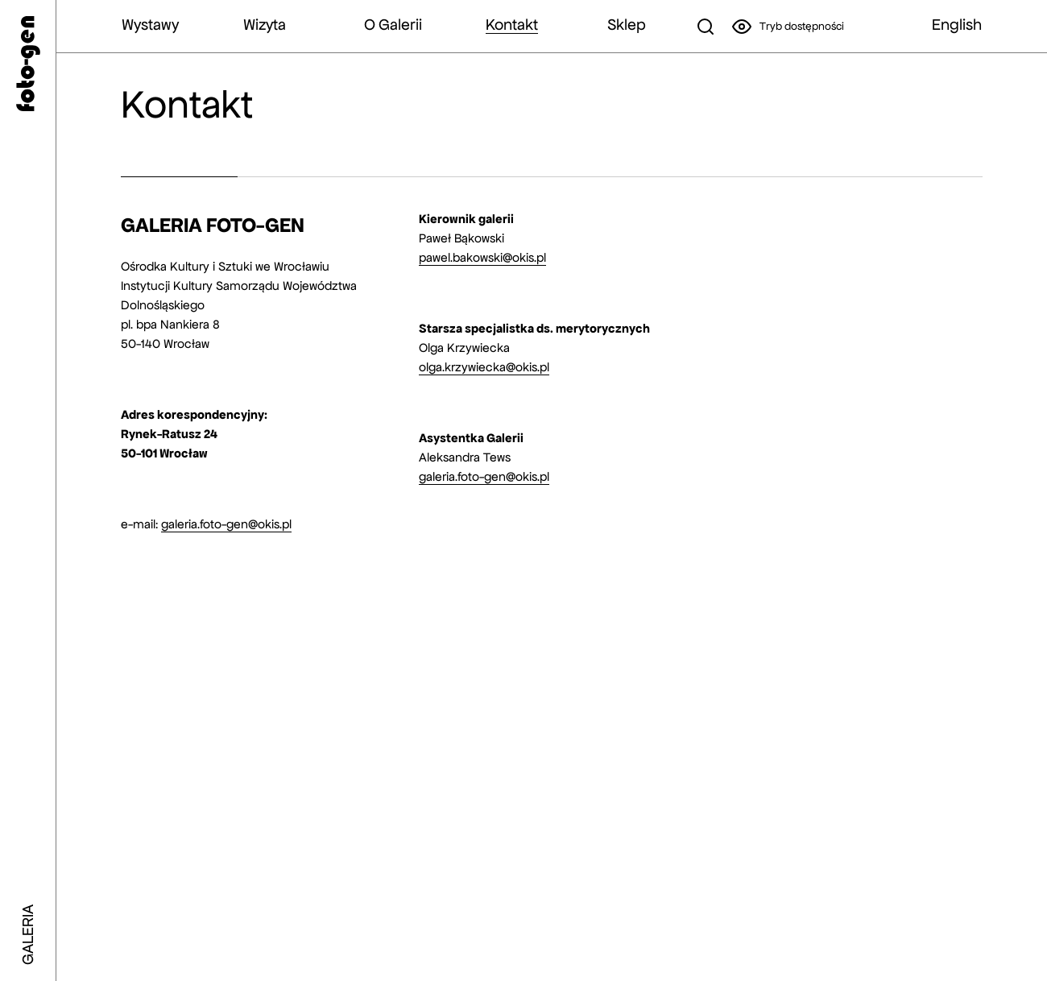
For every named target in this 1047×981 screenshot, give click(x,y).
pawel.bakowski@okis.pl (482, 257)
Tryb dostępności (788, 26)
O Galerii (393, 24)
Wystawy (150, 24)
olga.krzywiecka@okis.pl (484, 367)
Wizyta (264, 24)
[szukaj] (705, 26)
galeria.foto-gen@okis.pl (226, 524)
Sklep (626, 24)
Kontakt (512, 24)
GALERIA (27, 934)
